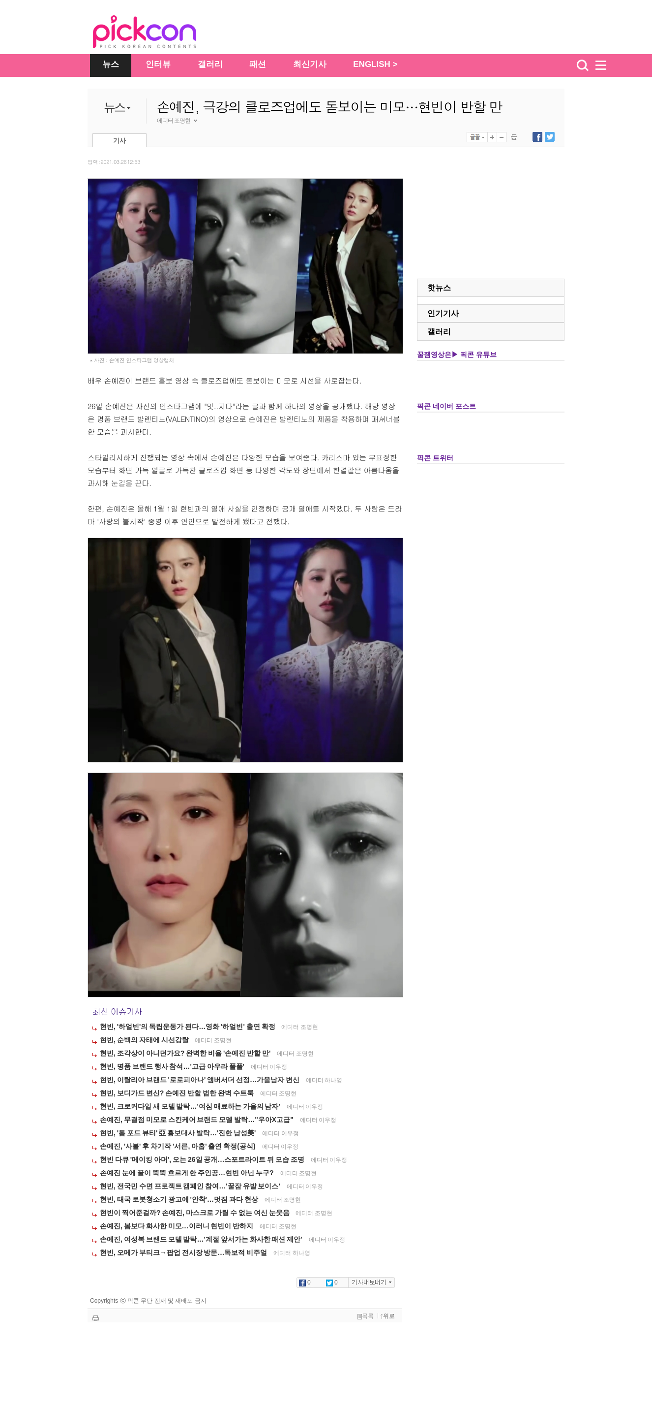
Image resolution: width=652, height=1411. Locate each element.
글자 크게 (492, 137)
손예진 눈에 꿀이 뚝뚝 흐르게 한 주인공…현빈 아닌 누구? (187, 1173)
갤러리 (210, 64)
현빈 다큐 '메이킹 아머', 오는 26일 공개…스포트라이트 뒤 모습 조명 (203, 1159)
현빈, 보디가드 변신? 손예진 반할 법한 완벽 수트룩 (177, 1093)
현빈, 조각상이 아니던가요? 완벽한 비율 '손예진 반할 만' (186, 1053)
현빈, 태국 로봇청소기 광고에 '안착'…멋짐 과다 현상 (180, 1199)
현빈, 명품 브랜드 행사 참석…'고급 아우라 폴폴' (173, 1066)
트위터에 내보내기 (550, 137)
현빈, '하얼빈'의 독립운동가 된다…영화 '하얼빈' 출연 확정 (188, 1026)
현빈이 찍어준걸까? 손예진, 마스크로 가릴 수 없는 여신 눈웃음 (195, 1213)
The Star (159, 33)
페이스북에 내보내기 (537, 137)
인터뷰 (158, 64)
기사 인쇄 (514, 137)
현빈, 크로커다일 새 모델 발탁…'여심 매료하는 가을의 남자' (191, 1106)
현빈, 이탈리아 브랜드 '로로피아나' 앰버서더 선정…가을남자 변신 (200, 1080)
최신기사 (309, 64)
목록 (365, 1316)
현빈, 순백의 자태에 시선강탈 (145, 1040)
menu (605, 65)
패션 (257, 64)
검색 (582, 65)
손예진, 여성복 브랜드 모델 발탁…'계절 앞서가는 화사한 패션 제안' (202, 1239)
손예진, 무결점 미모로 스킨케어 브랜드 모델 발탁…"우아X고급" (197, 1119)
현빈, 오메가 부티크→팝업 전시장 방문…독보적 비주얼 (184, 1252)
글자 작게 (501, 137)
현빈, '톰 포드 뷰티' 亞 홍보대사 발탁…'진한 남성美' (178, 1133)
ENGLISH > (375, 64)
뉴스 (110, 64)
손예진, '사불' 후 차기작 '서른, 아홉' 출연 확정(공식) (178, 1146)
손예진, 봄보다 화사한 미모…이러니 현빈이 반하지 (177, 1226)
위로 (388, 1316)
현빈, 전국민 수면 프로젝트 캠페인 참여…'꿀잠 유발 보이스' (191, 1186)
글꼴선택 (477, 137)
